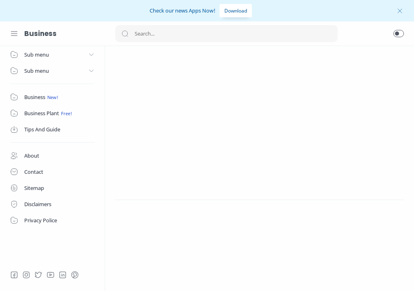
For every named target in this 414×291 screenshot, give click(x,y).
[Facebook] (14, 275)
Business (40, 33)
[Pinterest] (75, 275)
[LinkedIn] (63, 275)
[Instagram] (26, 275)
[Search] (226, 33)
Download (235, 10)
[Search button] (125, 33)
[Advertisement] (259, 112)
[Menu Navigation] (14, 34)
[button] (398, 33)
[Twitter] (38, 275)
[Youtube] (50, 275)
